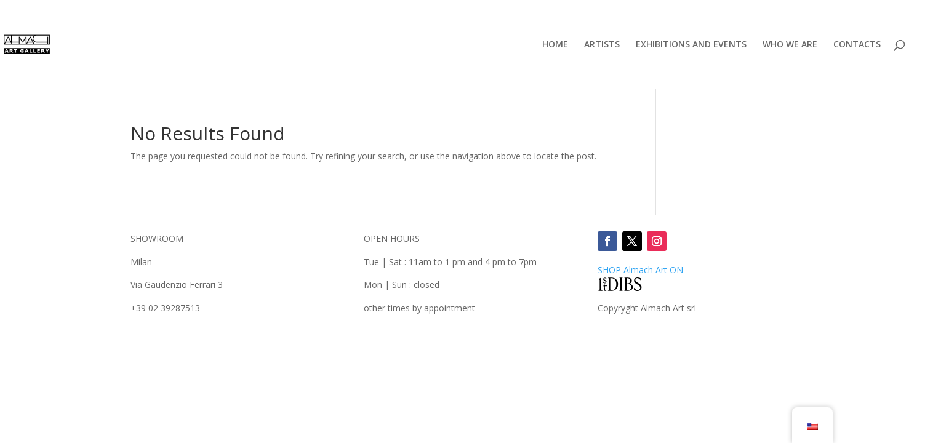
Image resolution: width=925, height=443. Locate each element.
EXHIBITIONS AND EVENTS (691, 45)
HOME (555, 45)
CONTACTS (857, 45)
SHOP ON (640, 270)
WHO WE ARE (790, 45)
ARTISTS (602, 45)
